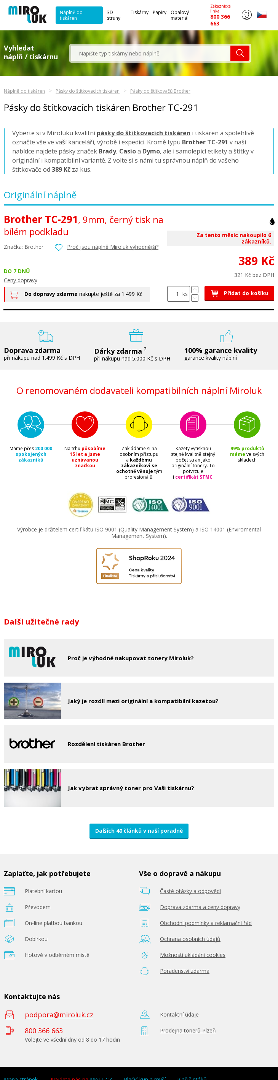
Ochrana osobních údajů (190, 938)
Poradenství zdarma (184, 970)
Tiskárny (140, 12)
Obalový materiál (180, 15)
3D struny (113, 15)
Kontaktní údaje (179, 1014)
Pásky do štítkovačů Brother (160, 91)
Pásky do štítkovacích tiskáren (88, 91)
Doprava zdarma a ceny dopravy (200, 907)
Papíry (159, 12)
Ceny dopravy (20, 280)
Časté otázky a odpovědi (190, 891)
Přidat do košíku (239, 293)
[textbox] (150, 53)
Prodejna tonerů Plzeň (188, 1030)
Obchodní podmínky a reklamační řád (206, 923)
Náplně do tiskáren (71, 15)
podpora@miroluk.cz (59, 1014)
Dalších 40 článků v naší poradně (139, 830)
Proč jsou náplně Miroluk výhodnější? (112, 246)
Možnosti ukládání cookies (192, 954)
